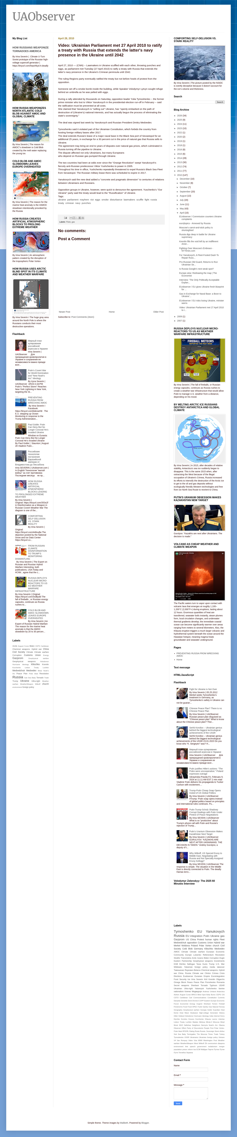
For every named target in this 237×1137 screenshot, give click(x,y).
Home (112, 312)
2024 (180, 124)
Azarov (200, 958)
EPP (202, 1001)
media (212, 967)
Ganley (205, 1007)
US (187, 939)
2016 (180, 149)
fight (147, 199)
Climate (29, 652)
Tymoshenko (184, 931)
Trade (46, 678)
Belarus (197, 970)
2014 (180, 158)
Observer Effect (180, 1028)
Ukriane (221, 1037)
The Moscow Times (205, 1034)
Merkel (177, 945)
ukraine (62, 199)
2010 (180, 175)
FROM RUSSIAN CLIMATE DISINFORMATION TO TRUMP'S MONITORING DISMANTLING (31, 552)
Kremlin (45, 664)
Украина (189, 1053)
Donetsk (184, 1001)
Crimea (215, 973)
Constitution (212, 998)
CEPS (37, 646)
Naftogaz (191, 964)
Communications (199, 998)
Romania (221, 982)
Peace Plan (22, 674)
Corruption (17, 655)
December (185, 179)
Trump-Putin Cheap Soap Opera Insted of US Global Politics (205, 791)
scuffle (139, 199)
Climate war (197, 973)
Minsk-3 (209, 1022)
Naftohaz (187, 1025)
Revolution (44, 674)
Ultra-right (35, 681)
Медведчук (197, 991)
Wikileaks (178, 967)
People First (208, 1028)
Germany (198, 948)
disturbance (116, 199)
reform (190, 1049)
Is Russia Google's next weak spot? (196, 269)
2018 (180, 145)
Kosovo (191, 1019)
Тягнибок (182, 1053)
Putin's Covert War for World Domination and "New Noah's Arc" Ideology (38, 374)
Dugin (222, 958)
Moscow (216, 1022)
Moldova (186, 945)
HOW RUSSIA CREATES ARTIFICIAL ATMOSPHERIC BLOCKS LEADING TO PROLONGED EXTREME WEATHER (31, 489)
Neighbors (196, 1025)
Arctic (14, 646)
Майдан (204, 1049)
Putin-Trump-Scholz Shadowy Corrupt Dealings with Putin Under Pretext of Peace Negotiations (205, 812)
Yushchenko (211, 988)
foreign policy (28, 687)
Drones (195, 1001)
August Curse (23, 646)
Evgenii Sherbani (204, 1004)
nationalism (179, 991)
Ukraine (24, 680)
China (46, 649)
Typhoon (213, 985)
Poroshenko (210, 982)
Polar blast (33, 674)
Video (190, 1040)
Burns (213, 995)
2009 (180, 316)
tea (194, 1049)
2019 (180, 141)
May (182, 208)
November (185, 183)
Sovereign (210, 1031)
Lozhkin (46, 667)
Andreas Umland (209, 991)
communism (212, 1043)
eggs (97, 199)
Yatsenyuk (199, 988)
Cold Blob (187, 948)
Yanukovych (215, 931)
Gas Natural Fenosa (217, 1007)
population (178, 1049)
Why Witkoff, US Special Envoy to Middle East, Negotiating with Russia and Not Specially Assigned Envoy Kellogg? (206, 857)
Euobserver (188, 976)
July (182, 200)
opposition (192, 942)
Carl (190, 998)
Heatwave (194, 1013)
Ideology (25, 664)
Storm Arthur (220, 1031)
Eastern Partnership (183, 961)
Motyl (40, 671)
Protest (200, 939)
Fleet (68, 222)
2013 (180, 162)
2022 (180, 132)
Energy (46, 655)
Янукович (189, 970)
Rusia (197, 1031)
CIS (223, 995)
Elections (178, 976)
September (185, 191)
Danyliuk (177, 1001)
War (223, 964)
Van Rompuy (182, 1040)
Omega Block (180, 982)
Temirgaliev (191, 1034)
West (196, 1043)
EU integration (194, 936)
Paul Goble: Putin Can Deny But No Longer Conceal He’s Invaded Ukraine (38, 428)
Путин (222, 1049)
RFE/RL (186, 1031)
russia (154, 199)
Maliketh (124, 1123)
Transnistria (186, 958)
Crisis (222, 973)
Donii (190, 1001)
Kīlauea (208, 1019)
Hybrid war (219, 942)
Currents (221, 998)
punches (86, 203)
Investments (219, 961)
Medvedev (31, 670)
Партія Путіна (213, 1049)
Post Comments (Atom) (82, 317)
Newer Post (64, 312)
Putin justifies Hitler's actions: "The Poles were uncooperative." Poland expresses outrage (206, 771)
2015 (180, 154)
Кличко (188, 991)
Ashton (176, 995)
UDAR (222, 985)
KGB (176, 964)
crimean (69, 203)
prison (184, 1049)
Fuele (200, 1007)
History (222, 1013)
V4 (175, 1040)
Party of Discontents (195, 1028)
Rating (191, 1031)
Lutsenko (197, 955)
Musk (176, 1025)
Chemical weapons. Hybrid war (27, 649)
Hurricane (16, 664)
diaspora (221, 1043)
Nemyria (204, 1025)
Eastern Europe (210, 1001)
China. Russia (184, 973)
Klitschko (35, 664)
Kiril (205, 979)
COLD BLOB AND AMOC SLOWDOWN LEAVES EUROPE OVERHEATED (38, 614)
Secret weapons (181, 985)
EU (199, 931)
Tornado (40, 678)
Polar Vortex (205, 945)
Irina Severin (197, 979)
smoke (105, 199)
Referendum (208, 955)
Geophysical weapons (24, 661)
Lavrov (214, 1019)
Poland (194, 945)
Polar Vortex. (219, 1028)
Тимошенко (179, 970)
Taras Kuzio (201, 964)
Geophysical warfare (38, 658)
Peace (190, 982)
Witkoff (37, 684)
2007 (180, 320)
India (211, 1016)
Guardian (216, 1010)
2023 (180, 128)
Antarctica (221, 991)
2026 (180, 115)
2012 (180, 166)
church (45, 684)
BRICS (194, 995)
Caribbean (45, 646)
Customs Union (32, 655)
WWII (200, 1040)
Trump (15, 681)
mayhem (84, 199)
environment (17, 687)
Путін (176, 1053)
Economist (184, 1004)
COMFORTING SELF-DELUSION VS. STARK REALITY (36, 520)
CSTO (176, 998)
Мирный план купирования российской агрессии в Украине (38, 345)
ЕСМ (198, 1049)
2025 (180, 120)
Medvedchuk (18, 670)
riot (92, 199)
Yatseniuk (188, 967)
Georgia (203, 1010)
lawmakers (129, 199)
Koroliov (184, 1019)
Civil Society (18, 652)
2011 (180, 171)
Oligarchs (220, 979)
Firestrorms (178, 1007)
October (184, 187)
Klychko (177, 1019)
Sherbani (195, 985)
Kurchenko (16, 667)
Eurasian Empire (202, 976)
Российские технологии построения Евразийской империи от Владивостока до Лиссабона (29, 458)
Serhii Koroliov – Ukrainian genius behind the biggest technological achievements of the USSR (205, 730)
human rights (211, 939)
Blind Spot (201, 995)
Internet (217, 1016)
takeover (221, 967)
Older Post (158, 312)
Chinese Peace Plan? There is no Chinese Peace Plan (205, 709)
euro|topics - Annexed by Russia (195, 223)
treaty (61, 203)
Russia (17, 677)
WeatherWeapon (26, 684)
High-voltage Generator (208, 1013)
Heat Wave (184, 1013)
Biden (32, 646)
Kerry (222, 1016)
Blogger (145, 1123)
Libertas (221, 1019)
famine (222, 988)
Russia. (203, 1031)
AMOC (177, 952)
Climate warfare (41, 652)
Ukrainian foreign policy (208, 1037)
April (182, 213)
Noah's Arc (213, 1025)
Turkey (222, 1034)
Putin (206, 936)
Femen (215, 1004)
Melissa (202, 1022)
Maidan (195, 1022)
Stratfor (177, 958)
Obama (222, 1025)
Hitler (176, 1016)
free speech (190, 1046)
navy (77, 203)
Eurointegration (218, 976)
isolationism (212, 1046)
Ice (189, 979)
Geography (178, 1010)
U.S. (218, 964)
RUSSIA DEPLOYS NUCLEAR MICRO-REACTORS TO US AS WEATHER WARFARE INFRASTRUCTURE (31, 584)
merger (222, 1046)
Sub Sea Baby (30, 678)
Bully (208, 995)
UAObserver (43, 16)
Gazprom (17, 658)
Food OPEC (192, 1007)
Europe (188, 955)
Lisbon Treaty (32, 667)
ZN (206, 1043)
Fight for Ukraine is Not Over (203, 689)
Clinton (208, 973)
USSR (186, 1037)
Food (185, 1007)
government (201, 1046)
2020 (180, 137)
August (183, 196)
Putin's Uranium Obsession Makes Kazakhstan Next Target (206, 832)
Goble (209, 1010)
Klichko (182, 964)
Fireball (222, 1004)
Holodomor (44, 661)
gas (73, 222)
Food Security (180, 979)
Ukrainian (178, 988)
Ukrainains (194, 1037)
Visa (195, 1040)
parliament (72, 199)
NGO (181, 1025)
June (182, 204)
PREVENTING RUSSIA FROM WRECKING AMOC (37, 400)
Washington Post (210, 1040)
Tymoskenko (179, 1037)
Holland (181, 1016)
